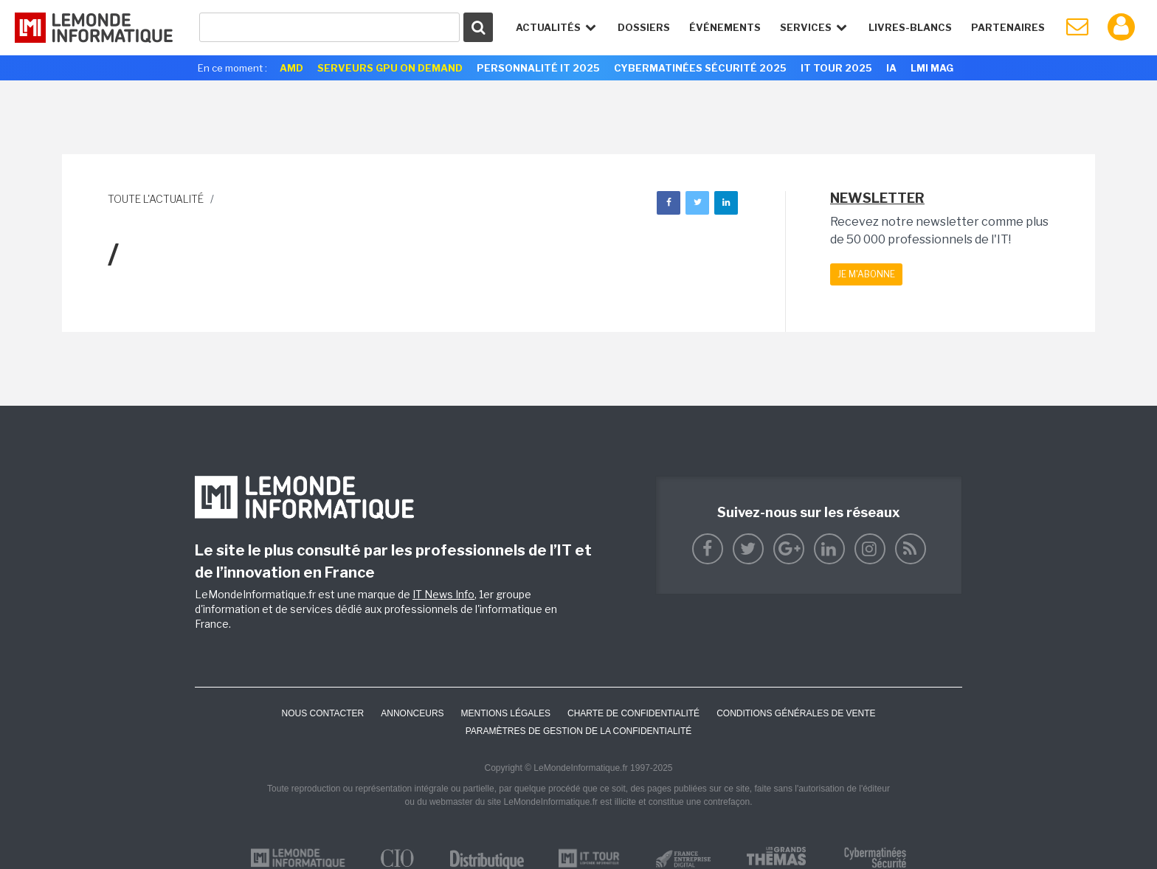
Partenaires (1008, 27)
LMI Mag (932, 68)
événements (725, 27)
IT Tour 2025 (836, 68)
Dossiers (644, 27)
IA (891, 68)
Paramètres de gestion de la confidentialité (579, 731)
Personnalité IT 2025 (538, 68)
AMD (291, 68)
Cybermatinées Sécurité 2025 (700, 68)
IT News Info (443, 594)
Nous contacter (322, 713)
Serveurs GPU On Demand (390, 68)
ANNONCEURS (412, 713)
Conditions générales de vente (795, 713)
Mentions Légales (505, 713)
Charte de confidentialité (633, 713)
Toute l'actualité (156, 199)
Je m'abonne (866, 274)
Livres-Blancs (910, 27)
